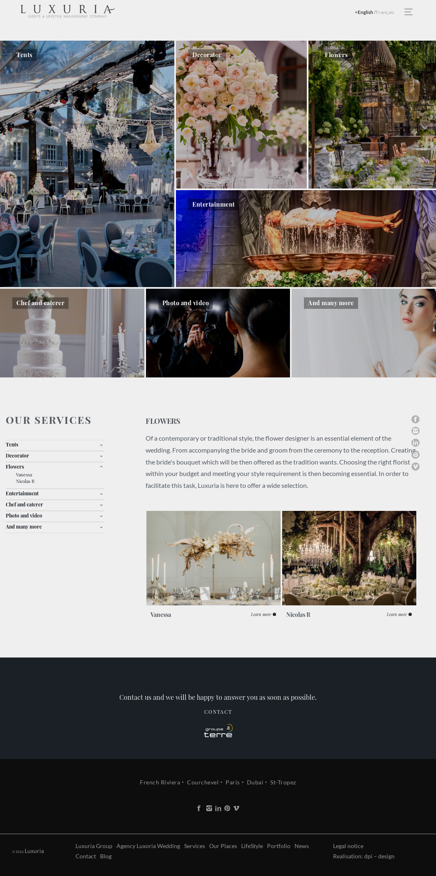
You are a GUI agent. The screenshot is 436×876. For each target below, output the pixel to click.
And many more (24, 526)
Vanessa (24, 474)
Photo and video (24, 515)
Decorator (17, 455)
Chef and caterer (24, 504)
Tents (12, 444)
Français (385, 12)
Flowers (15, 466)
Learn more (261, 614)
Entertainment (22, 493)
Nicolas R (25, 481)
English (365, 12)
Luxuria (22, 850)
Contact (218, 724)
